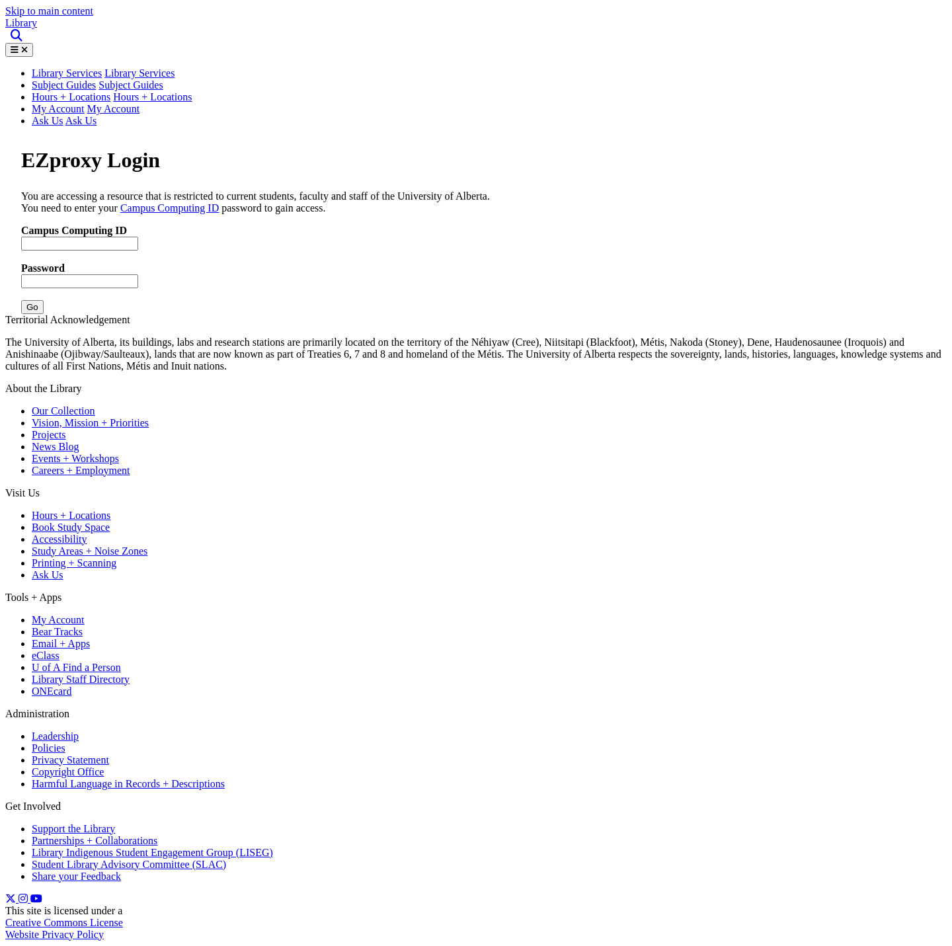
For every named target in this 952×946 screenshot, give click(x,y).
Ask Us (47, 120)
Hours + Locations (71, 96)
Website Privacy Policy (54, 934)
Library (21, 22)
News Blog (55, 446)
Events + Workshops (75, 458)
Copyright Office (68, 771)
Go (32, 307)
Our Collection (63, 410)
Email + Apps (61, 643)
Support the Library (73, 828)
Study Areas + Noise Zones (89, 551)
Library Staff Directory (81, 679)
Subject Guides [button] (131, 85)
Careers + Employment (81, 470)
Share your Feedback (76, 876)
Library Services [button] (67, 73)
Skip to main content (49, 11)
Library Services (139, 73)
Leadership (55, 736)
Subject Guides (64, 85)
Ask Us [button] (81, 120)
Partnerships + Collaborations (94, 840)
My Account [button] (113, 108)
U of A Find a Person (76, 667)
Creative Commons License (64, 922)
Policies (48, 748)
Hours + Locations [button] (152, 96)
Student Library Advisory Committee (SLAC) (129, 864)
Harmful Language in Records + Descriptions (128, 783)
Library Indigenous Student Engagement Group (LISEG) (152, 852)
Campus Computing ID (169, 208)
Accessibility (59, 539)
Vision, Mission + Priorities (90, 422)
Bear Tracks (57, 631)
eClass (46, 655)
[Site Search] (17, 36)
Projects (49, 434)
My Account (58, 108)
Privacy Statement (70, 760)
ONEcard (51, 691)
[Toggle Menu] (19, 50)
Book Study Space (71, 527)
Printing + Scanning (74, 563)
